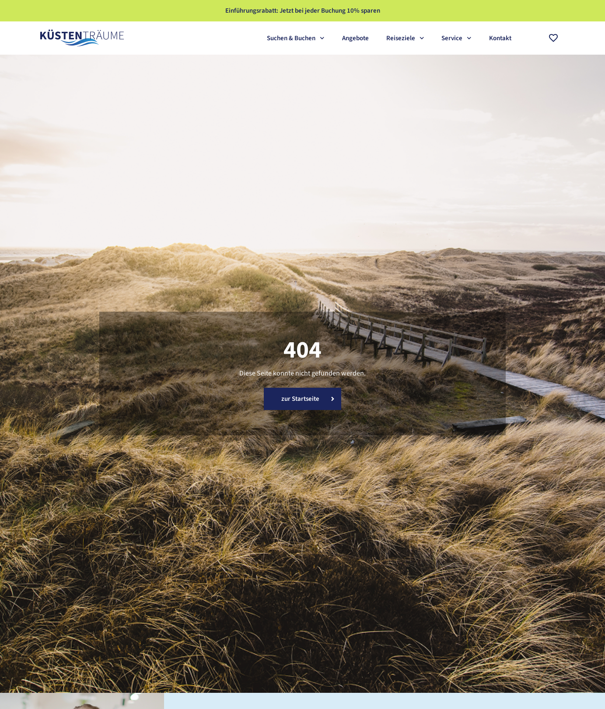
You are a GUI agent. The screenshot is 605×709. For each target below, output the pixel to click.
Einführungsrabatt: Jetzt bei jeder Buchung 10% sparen (302, 10)
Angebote (355, 38)
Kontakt (500, 38)
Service (456, 38)
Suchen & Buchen (296, 38)
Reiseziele (405, 38)
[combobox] (529, 38)
